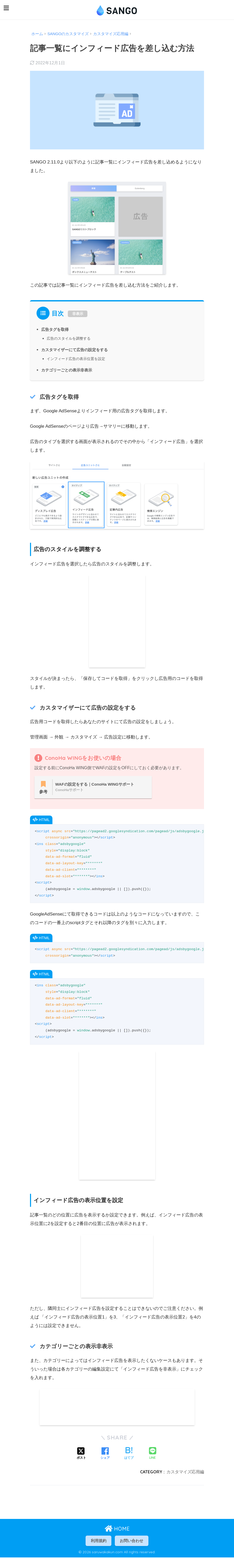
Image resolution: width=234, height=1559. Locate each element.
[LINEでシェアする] (152, 1454)
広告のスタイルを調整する (70, 337)
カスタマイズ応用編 (185, 1472)
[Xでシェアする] (81, 1454)
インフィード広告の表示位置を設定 (78, 357)
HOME (117, 1529)
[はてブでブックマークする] (129, 1454)
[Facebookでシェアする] (105, 1454)
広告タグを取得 (55, 328)
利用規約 (97, 1541)
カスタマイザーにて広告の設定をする (76, 348)
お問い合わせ (132, 1541)
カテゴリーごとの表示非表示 (68, 368)
